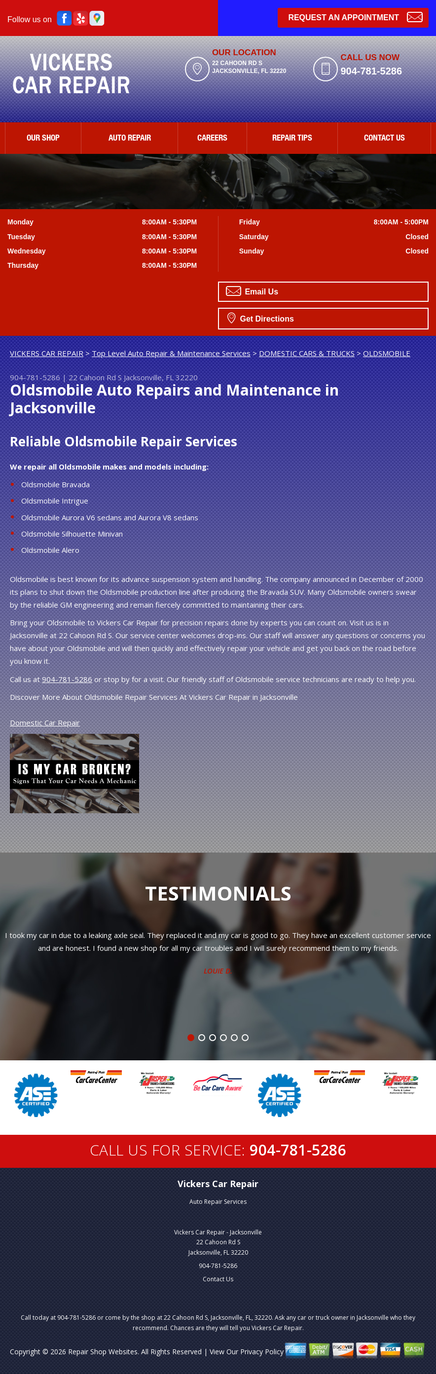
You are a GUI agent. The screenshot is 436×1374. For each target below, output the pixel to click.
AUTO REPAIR (130, 139)
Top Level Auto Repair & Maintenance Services (171, 353)
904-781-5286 (371, 71)
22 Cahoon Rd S (95, 377)
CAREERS (212, 139)
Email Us (252, 291)
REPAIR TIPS (292, 139)
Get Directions (260, 317)
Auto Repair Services (218, 1201)
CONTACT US (384, 139)
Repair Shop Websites (103, 1351)
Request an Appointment (355, 16)
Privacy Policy (262, 1351)
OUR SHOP (43, 139)
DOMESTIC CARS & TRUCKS (307, 353)
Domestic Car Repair (45, 722)
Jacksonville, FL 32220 (161, 377)
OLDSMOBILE (386, 353)
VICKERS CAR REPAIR (46, 353)
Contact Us (218, 1279)
